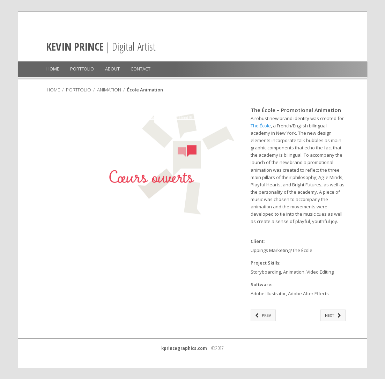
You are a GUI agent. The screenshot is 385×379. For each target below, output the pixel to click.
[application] (142, 162)
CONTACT (140, 69)
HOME (52, 69)
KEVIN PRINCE (75, 46)
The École (261, 125)
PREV (263, 315)
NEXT (333, 315)
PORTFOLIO (82, 69)
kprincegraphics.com (184, 347)
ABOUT (112, 69)
